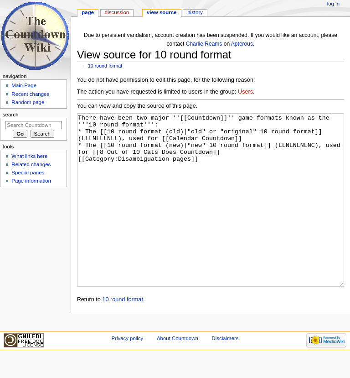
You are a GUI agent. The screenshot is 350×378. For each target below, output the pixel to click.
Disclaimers (224, 361)
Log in (333, 3)
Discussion (117, 12)
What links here (29, 156)
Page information (31, 181)
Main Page (23, 85)
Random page (27, 102)
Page (88, 12)
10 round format (105, 65)
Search (11, 114)
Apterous (242, 44)
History (195, 12)
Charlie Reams (204, 44)
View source (162, 12)
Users (245, 92)
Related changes (31, 164)
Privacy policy (127, 361)
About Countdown (177, 361)
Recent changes (30, 94)
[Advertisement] (33, 258)
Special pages (27, 172)
